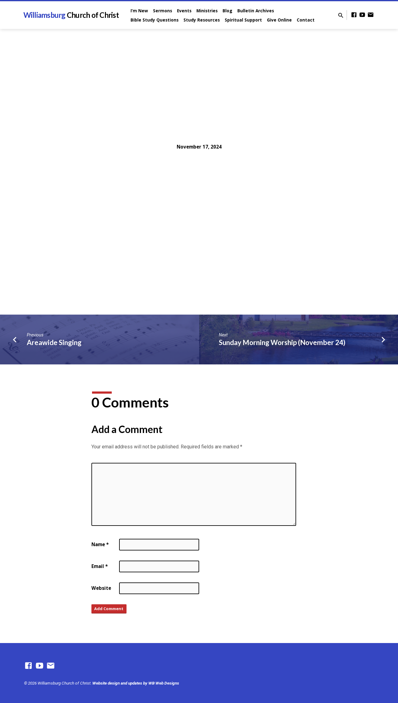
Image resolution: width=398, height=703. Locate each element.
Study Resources (201, 20)
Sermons (162, 11)
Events (184, 11)
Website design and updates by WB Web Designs (135, 683)
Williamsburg (71, 14)
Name (100, 544)
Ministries (207, 11)
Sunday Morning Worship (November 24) (282, 342)
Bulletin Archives (255, 11)
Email (99, 566)
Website (101, 588)
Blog (227, 11)
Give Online (279, 20)
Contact (306, 20)
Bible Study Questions (155, 20)
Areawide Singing (54, 342)
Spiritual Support (243, 20)
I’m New (139, 11)
